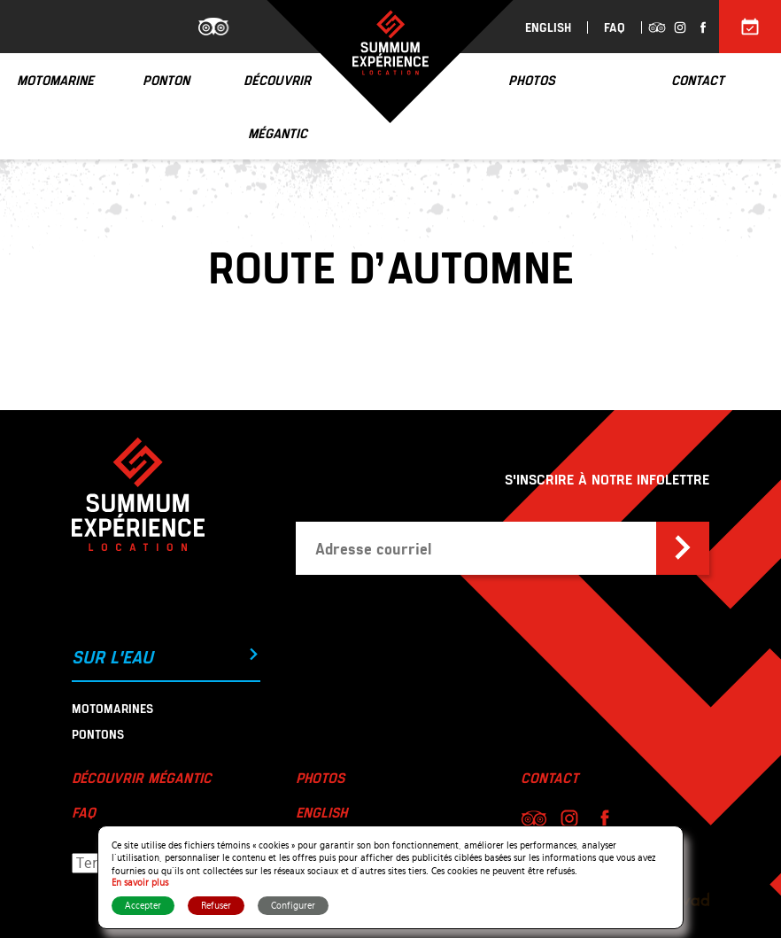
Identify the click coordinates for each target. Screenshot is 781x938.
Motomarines (112, 708)
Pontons (98, 733)
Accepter (143, 906)
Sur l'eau (166, 656)
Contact (549, 777)
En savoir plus (140, 883)
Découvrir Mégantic (142, 777)
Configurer (293, 906)
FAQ (614, 27)
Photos (320, 777)
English (548, 27)
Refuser (216, 906)
